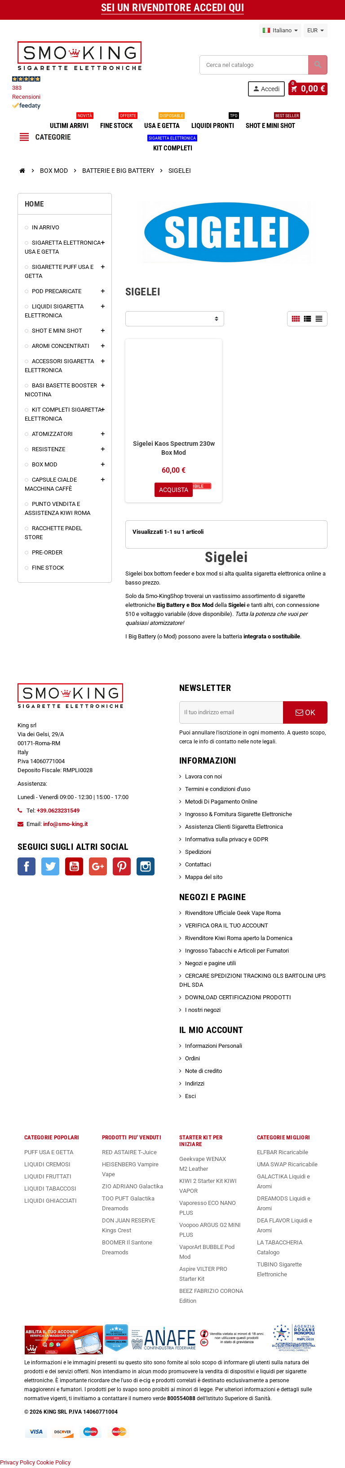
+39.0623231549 (58, 811)
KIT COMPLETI (173, 144)
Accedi (270, 88)
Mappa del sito (203, 878)
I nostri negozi (203, 1010)
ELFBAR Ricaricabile (282, 1153)
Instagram (146, 867)
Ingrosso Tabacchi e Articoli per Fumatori (237, 951)
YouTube (74, 867)
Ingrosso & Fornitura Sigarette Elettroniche (238, 815)
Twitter (50, 867)
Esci (190, 1097)
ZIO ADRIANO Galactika (132, 1187)
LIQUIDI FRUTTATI (47, 1177)
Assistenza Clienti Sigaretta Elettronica (234, 827)
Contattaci (198, 865)
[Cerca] (263, 65)
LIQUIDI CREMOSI (47, 1165)
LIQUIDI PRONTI (214, 122)
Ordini (192, 1059)
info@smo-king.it (65, 825)
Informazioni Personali (213, 1046)
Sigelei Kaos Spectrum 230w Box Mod (174, 448)
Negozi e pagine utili (210, 964)
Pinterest (122, 867)
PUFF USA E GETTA (48, 1153)
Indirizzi (194, 1084)
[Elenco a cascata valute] (315, 30)
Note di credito (203, 1071)
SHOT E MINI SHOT (272, 122)
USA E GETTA (163, 122)
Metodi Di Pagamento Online (221, 802)
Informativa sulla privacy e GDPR (226, 840)
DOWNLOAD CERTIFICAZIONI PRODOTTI (238, 998)
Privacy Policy (17, 1463)
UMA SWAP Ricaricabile (287, 1165)
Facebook (26, 867)
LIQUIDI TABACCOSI (50, 1189)
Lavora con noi (203, 777)
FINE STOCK (118, 122)
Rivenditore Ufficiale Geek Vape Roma (233, 913)
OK (305, 713)
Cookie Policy (53, 1463)
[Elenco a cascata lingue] (280, 30)
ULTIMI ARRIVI (71, 122)
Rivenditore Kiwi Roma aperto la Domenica (238, 939)
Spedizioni (198, 852)
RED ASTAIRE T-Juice (129, 1153)
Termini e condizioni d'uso (217, 790)
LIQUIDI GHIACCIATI (50, 1201)
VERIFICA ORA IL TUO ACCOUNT (226, 926)
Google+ (98, 867)
